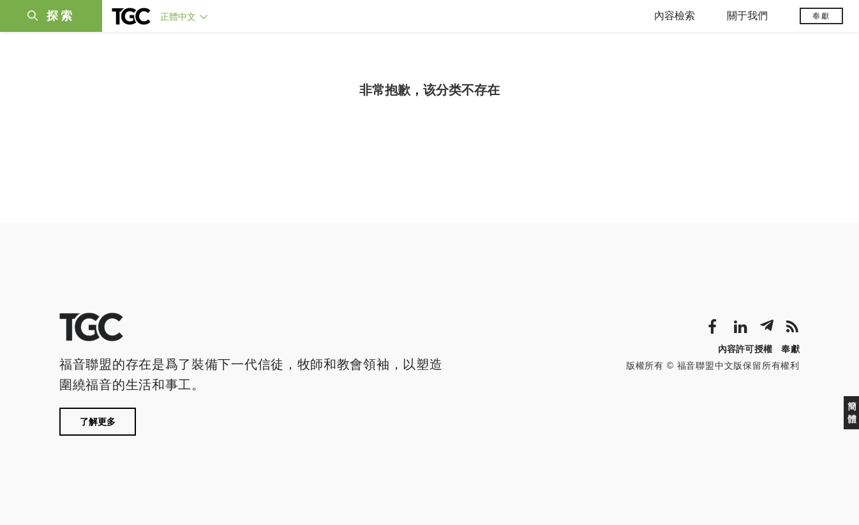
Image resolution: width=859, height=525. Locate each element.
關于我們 (747, 15)
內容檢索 (674, 15)
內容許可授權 (745, 349)
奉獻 (821, 15)
